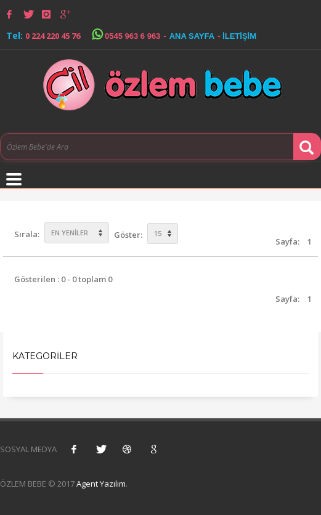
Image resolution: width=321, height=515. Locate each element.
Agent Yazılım (101, 483)
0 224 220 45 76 (52, 35)
